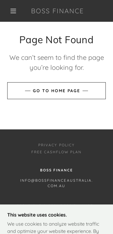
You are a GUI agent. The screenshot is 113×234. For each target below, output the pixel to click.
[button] (13, 11)
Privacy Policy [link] (56, 145)
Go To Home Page (56, 90)
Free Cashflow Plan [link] (56, 152)
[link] (57, 11)
